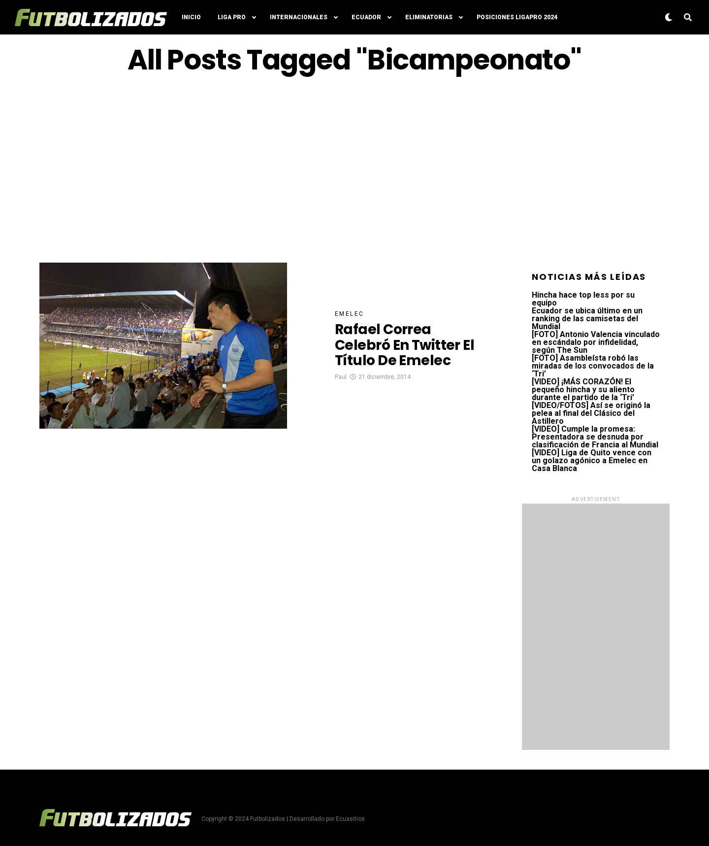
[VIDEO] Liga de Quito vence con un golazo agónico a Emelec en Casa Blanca (591, 460)
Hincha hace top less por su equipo (583, 298)
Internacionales (298, 17)
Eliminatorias (428, 17)
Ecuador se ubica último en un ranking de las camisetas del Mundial (587, 318)
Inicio (191, 17)
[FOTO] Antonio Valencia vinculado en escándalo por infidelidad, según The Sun (596, 342)
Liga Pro (232, 17)
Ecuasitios (350, 818)
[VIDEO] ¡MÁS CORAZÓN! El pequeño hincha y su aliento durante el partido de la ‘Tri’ (583, 389)
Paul (341, 376)
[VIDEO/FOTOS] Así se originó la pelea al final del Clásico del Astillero (591, 413)
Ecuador (366, 17)
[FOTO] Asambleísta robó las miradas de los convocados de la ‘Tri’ (593, 365)
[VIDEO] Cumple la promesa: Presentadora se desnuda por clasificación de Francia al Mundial (595, 436)
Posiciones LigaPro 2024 (517, 17)
